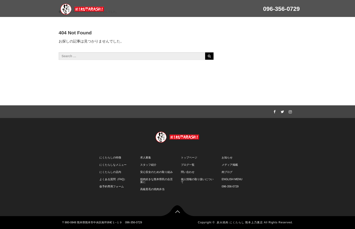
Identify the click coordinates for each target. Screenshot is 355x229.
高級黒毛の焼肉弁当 (152, 189)
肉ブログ (227, 172)
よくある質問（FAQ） (113, 179)
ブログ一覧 (187, 164)
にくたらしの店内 (110, 172)
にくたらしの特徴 (110, 157)
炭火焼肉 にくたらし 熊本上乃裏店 (240, 222)
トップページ (189, 157)
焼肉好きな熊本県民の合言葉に (156, 181)
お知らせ (227, 157)
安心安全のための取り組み (156, 172)
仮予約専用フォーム (111, 186)
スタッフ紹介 (148, 164)
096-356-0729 (230, 186)
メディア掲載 (230, 164)
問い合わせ (187, 172)
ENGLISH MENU (232, 179)
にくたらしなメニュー (113, 164)
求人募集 (145, 157)
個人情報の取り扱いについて (197, 181)
